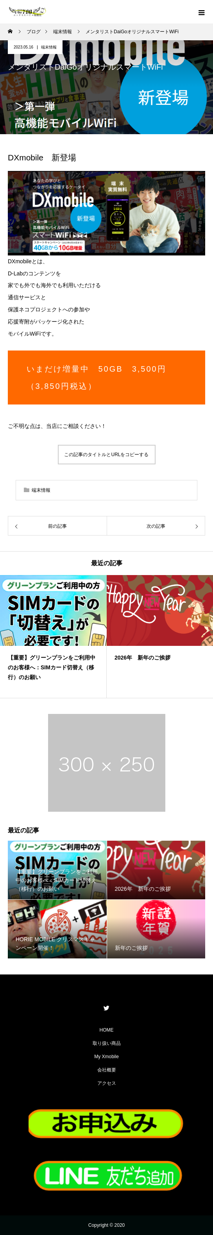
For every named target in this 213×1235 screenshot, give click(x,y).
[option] (53, 636)
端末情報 (49, 47)
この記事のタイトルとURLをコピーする (106, 454)
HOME (107, 1030)
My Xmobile (106, 1056)
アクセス (106, 1083)
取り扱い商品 (107, 1043)
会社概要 (106, 1070)
